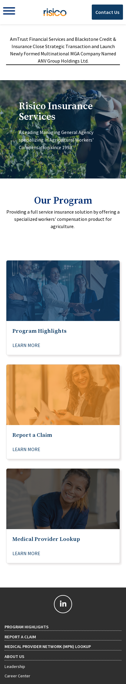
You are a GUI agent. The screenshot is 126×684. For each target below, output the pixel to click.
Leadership (15, 666)
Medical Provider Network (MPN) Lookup (48, 646)
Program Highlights (26, 627)
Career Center (17, 676)
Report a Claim (20, 637)
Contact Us (107, 12)
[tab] (63, 129)
